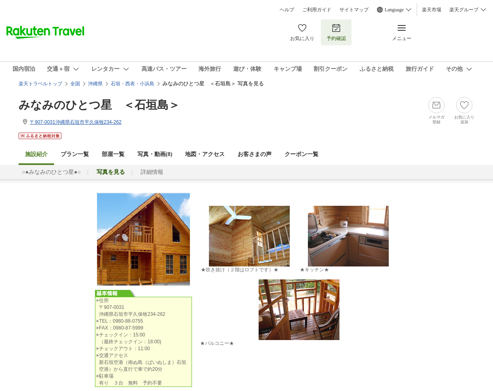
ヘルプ (287, 10)
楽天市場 (431, 10)
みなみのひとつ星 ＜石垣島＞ (99, 105)
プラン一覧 (75, 154)
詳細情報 (152, 172)
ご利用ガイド (316, 10)
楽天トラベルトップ (40, 84)
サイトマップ (354, 10)
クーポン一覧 (301, 154)
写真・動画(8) (154, 154)
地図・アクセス (205, 154)
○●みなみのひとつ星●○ (51, 172)
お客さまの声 (255, 154)
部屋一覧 (113, 154)
